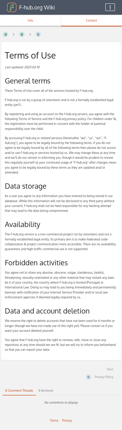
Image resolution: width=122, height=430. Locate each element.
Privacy (67, 420)
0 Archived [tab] (45, 390)
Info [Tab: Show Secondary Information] (30, 20)
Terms (54, 420)
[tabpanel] (61, 402)
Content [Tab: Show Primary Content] (91, 20)
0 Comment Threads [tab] (19, 390)
